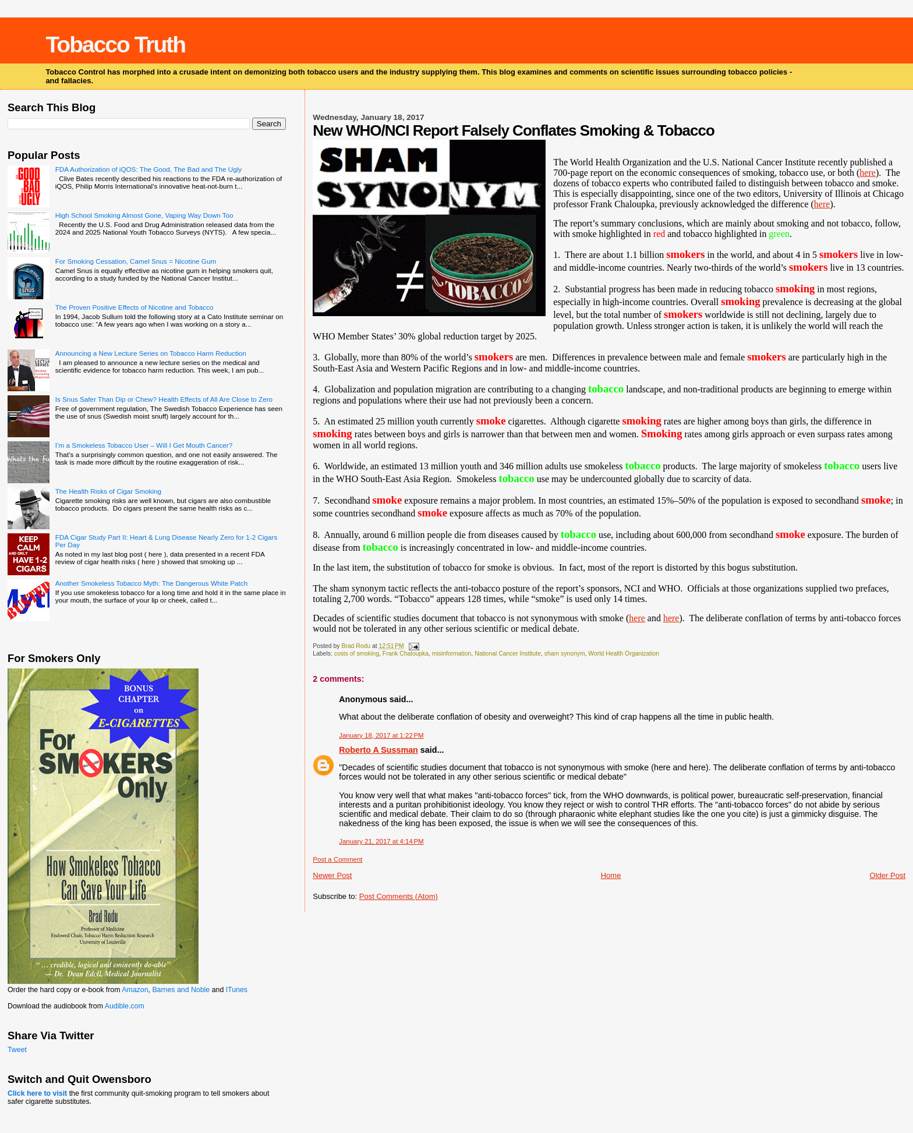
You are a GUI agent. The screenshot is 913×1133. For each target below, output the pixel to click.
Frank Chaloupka (406, 653)
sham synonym (564, 653)
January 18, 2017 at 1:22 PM (381, 735)
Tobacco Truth (115, 44)
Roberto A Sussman (378, 750)
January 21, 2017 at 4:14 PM (381, 841)
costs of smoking (356, 653)
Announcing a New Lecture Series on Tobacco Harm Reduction (150, 353)
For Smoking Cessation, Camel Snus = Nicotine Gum (135, 261)
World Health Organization (623, 653)
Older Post (887, 875)
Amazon (135, 990)
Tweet (17, 1050)
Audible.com (124, 1006)
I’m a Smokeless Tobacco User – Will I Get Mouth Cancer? (144, 445)
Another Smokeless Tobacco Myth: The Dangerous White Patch (151, 583)
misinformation (452, 653)
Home (611, 875)
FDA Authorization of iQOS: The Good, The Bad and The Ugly (148, 169)
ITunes (236, 990)
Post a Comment (337, 859)
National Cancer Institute (508, 653)
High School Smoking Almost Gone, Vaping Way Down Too (144, 215)
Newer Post (332, 875)
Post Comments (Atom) (398, 896)
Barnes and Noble (181, 990)
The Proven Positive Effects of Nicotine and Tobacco (134, 307)
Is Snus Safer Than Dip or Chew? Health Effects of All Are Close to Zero (164, 399)
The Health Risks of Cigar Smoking (108, 491)
